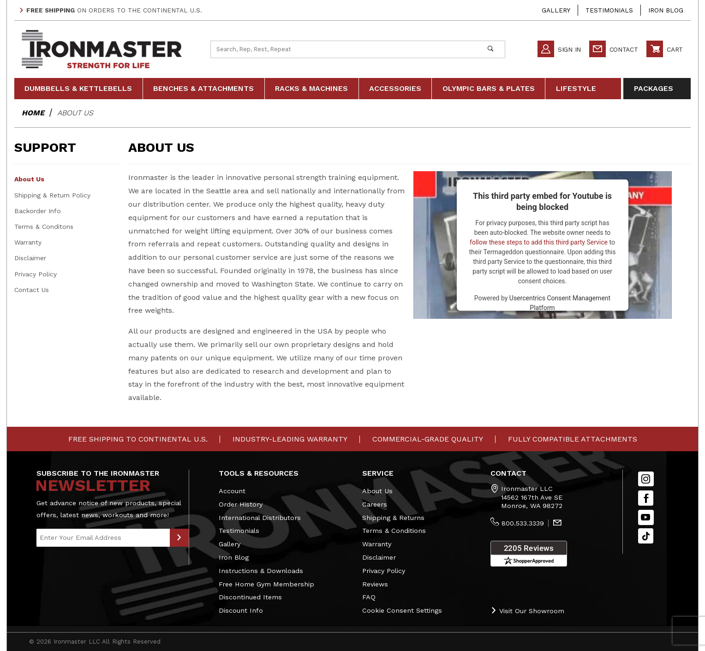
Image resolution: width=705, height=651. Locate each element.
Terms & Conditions (394, 530)
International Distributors (260, 517)
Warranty (28, 242)
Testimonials (609, 10)
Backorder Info (37, 211)
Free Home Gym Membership (266, 584)
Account (232, 491)
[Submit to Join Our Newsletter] (179, 538)
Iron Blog (665, 10)
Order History (241, 504)
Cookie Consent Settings (402, 610)
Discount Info (241, 610)
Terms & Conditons (43, 226)
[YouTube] (646, 517)
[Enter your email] (103, 538)
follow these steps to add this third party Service (539, 242)
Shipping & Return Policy (52, 195)
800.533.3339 (523, 523)
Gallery (556, 10)
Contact (613, 49)
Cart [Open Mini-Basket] (664, 49)
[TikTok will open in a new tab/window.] (645, 535)
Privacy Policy (35, 274)
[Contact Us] (557, 524)
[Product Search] (343, 49)
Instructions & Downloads (261, 570)
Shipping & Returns (393, 517)
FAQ (369, 597)
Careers (374, 504)
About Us (29, 179)
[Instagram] (646, 479)
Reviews (375, 584)
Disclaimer (30, 258)
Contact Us (31, 289)
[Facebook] (645, 498)
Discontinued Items (250, 597)
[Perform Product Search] (490, 49)
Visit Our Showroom (527, 611)
